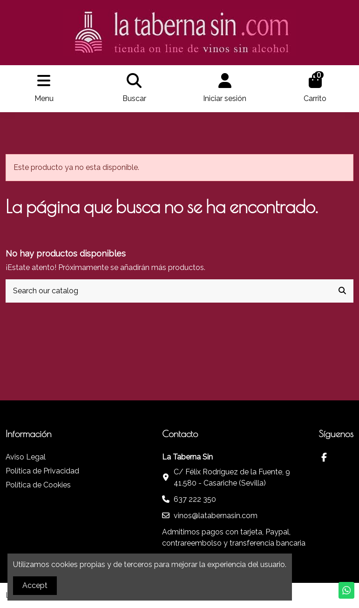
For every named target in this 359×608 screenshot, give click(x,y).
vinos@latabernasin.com (215, 515)
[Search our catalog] (342, 291)
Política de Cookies (38, 484)
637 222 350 (195, 499)
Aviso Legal (26, 457)
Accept (34, 585)
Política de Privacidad (42, 470)
